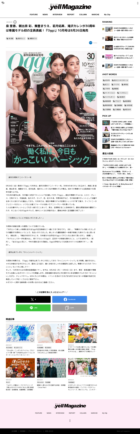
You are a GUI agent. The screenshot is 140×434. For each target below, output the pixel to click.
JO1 (9, 382)
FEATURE (34, 14)
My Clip (107, 14)
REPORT (70, 14)
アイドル (116, 84)
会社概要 (14, 431)
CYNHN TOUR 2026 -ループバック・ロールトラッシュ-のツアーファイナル (118, 160)
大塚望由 (118, 109)
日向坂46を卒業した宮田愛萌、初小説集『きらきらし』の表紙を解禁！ (50, 351)
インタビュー (123, 93)
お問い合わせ (49, 431)
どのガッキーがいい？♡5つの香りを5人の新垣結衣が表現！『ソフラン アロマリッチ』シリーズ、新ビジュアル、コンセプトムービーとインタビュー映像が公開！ (82, 387)
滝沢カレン (21, 38)
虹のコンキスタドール (121, 80)
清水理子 (122, 97)
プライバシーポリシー (35, 431)
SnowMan (41, 382)
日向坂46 (48, 347)
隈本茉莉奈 (108, 105)
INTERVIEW (57, 14)
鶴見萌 (116, 89)
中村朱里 (129, 105)
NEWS (45, 14)
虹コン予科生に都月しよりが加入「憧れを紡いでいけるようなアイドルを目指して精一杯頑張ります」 (118, 179)
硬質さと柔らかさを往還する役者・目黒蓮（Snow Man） (51, 386)
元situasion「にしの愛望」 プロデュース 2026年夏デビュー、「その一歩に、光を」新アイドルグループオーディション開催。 (117, 172)
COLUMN (83, 14)
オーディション (110, 93)
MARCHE (95, 14)
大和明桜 (108, 109)
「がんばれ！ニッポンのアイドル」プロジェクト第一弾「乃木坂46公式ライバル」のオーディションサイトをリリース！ (20, 352)
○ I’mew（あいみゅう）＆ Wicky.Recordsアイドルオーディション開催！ (117, 185)
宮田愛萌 (41, 347)
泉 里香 (11, 38)
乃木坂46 (10, 347)
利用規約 (22, 431)
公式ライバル (19, 347)
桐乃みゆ (128, 109)
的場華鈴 (119, 105)
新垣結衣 (72, 382)
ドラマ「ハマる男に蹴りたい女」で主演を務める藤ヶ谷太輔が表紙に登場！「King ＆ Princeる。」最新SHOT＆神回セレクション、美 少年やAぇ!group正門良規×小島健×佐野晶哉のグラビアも (82, 349)
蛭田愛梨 (128, 101)
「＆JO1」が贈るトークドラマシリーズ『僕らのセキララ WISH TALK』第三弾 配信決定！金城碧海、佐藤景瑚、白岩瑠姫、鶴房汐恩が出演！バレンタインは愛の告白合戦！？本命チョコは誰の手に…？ (20, 387)
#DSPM (107, 80)
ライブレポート (110, 97)
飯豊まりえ (33, 38)
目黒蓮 (48, 382)
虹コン (107, 84)
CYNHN (107, 89)
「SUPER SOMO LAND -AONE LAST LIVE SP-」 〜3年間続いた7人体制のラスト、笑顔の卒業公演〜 (117, 166)
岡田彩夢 (108, 101)
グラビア (118, 101)
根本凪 (126, 84)
